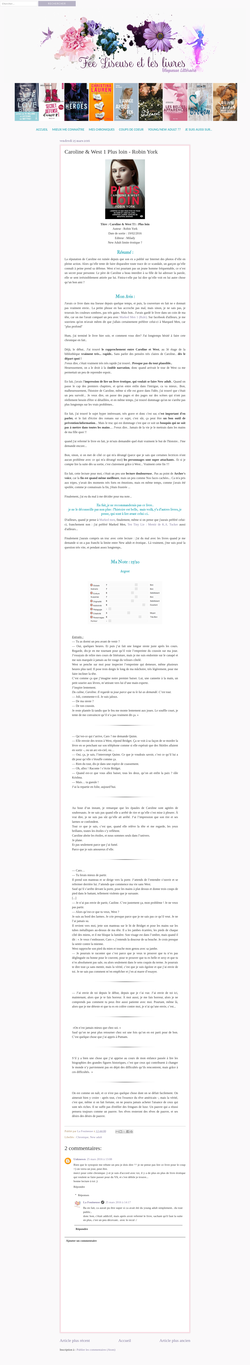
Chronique (82, 1137)
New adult (96, 1137)
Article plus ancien (175, 1340)
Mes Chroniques (102, 129)
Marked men (107, 520)
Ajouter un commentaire (81, 1240)
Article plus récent (75, 1340)
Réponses (83, 1195)
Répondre (79, 1186)
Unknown (80, 1159)
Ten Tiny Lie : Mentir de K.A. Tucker (152, 524)
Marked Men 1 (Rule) (133, 317)
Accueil (42, 129)
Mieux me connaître (68, 129)
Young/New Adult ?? (164, 129)
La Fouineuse (91, 1202)
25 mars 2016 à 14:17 (118, 1202)
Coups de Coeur (131, 129)
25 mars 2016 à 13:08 (99, 1159)
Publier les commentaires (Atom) (96, 1349)
